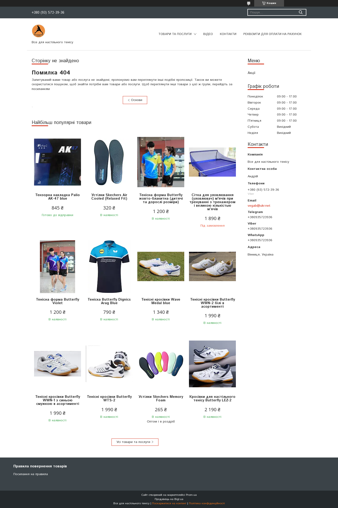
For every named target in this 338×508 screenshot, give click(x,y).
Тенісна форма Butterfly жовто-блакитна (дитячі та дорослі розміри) (161, 198)
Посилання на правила (30, 474)
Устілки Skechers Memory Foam (160, 398)
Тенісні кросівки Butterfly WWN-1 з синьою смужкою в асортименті (57, 400)
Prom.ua (191, 495)
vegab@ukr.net (259, 205)
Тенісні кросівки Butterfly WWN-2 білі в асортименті (212, 303)
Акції (251, 72)
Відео (208, 34)
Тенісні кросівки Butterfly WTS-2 (109, 398)
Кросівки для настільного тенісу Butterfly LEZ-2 (212, 398)
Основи (136, 100)
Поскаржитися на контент (169, 503)
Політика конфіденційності (207, 503)
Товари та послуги (175, 34)
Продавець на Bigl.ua (169, 499)
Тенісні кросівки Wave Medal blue (160, 301)
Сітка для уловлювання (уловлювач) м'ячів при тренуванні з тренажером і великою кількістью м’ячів (212, 202)
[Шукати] (300, 12)
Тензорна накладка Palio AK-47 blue (57, 196)
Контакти (228, 34)
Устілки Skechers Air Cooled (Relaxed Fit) (109, 196)
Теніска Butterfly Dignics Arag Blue (109, 301)
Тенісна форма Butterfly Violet (57, 301)
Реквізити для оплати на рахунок (272, 34)
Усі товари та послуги (133, 442)
